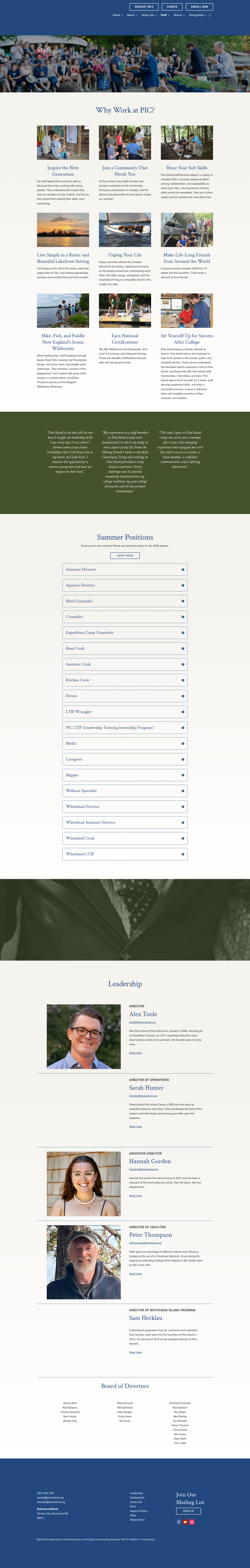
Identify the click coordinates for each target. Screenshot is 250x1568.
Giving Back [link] (196, 15)
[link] (72, 16)
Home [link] (116, 15)
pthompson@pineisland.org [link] (145, 1229)
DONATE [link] (172, 6)
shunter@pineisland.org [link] (143, 1082)
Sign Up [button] (188, 1497)
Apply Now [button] (125, 541)
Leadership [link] (136, 1479)
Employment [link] (137, 1483)
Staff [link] (164, 15)
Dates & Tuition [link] (138, 1497)
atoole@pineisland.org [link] (142, 1008)
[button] (178, 1508)
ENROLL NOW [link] (199, 6)
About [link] (130, 15)
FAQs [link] (133, 1501)
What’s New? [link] (137, 1506)
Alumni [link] (178, 15)
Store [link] (133, 1492)
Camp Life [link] (147, 15)
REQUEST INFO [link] (144, 6)
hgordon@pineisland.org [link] (143, 1155)
